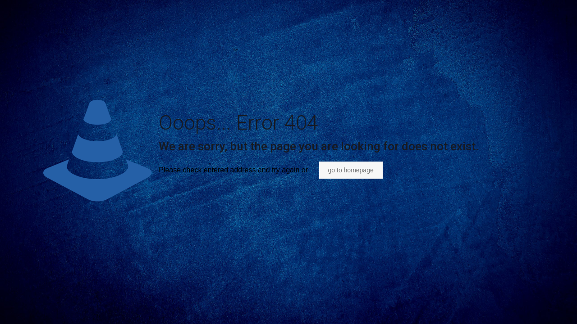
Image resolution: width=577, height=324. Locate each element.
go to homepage (351, 170)
